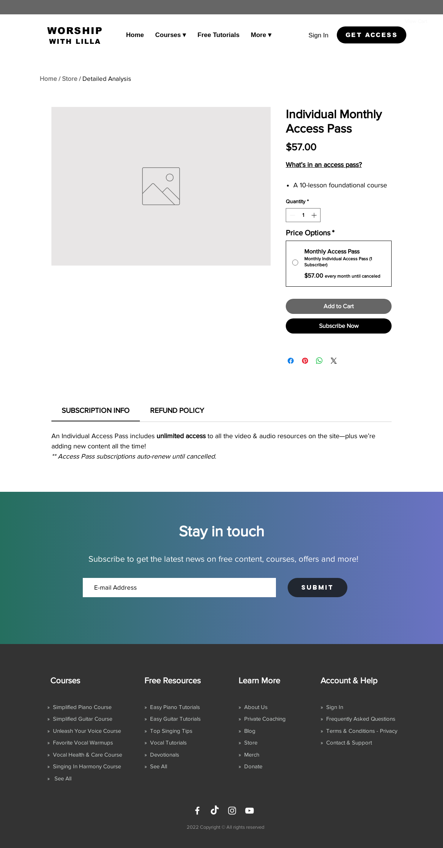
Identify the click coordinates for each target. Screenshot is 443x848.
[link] (422, 21)
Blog (250, 731)
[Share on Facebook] (290, 360)
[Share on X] (333, 360)
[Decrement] (291, 215)
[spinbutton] (303, 215)
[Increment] (314, 215)
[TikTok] (214, 810)
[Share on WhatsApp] (319, 360)
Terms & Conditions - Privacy (361, 731)
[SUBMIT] (317, 587)
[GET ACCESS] (371, 34)
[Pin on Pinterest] (305, 360)
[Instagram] (232, 810)
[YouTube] (249, 810)
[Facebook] (197, 810)
